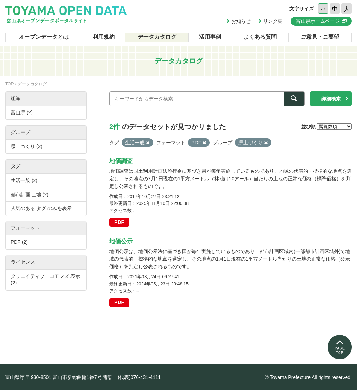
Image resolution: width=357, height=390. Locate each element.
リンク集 (272, 21)
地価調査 (121, 161)
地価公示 (121, 241)
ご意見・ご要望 (320, 37)
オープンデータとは (44, 37)
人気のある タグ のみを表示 (41, 208)
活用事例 (210, 37)
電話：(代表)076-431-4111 (132, 377)
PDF (119, 222)
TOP (9, 84)
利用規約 (104, 37)
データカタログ (157, 37)
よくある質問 (260, 37)
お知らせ (241, 21)
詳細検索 (331, 98)
